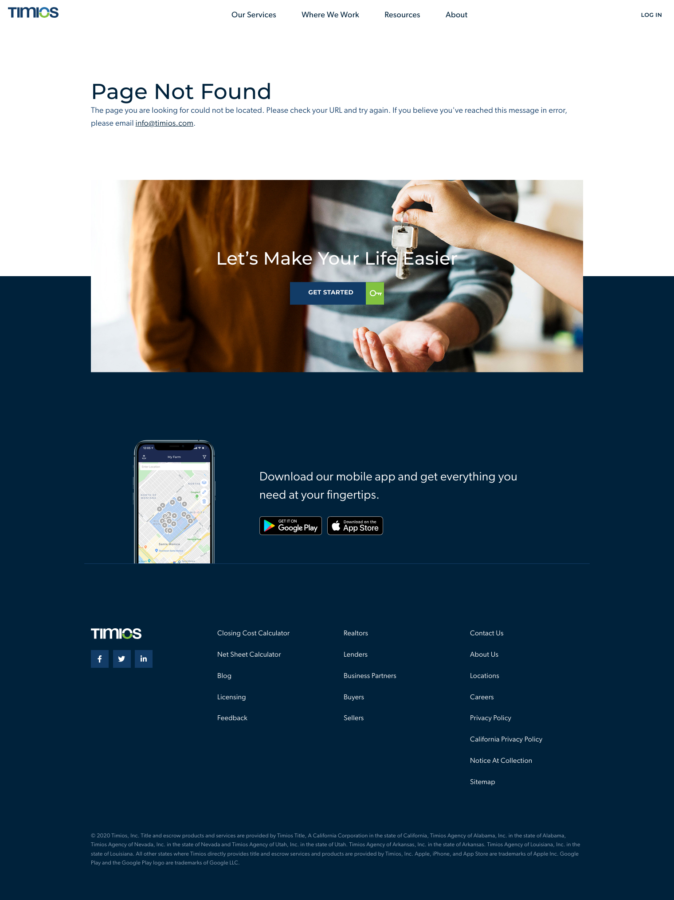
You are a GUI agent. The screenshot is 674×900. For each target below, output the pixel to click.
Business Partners (370, 676)
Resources (402, 15)
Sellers (354, 718)
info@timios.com (164, 123)
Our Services (253, 15)
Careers (482, 697)
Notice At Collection (501, 761)
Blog (224, 676)
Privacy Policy (490, 718)
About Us (484, 654)
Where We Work (330, 15)
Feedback (232, 718)
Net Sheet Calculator (249, 654)
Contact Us (487, 633)
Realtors (356, 633)
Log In (651, 15)
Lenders (356, 654)
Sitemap (482, 782)
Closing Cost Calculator (253, 633)
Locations (484, 676)
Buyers (354, 697)
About (457, 15)
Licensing (231, 697)
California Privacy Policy (506, 739)
